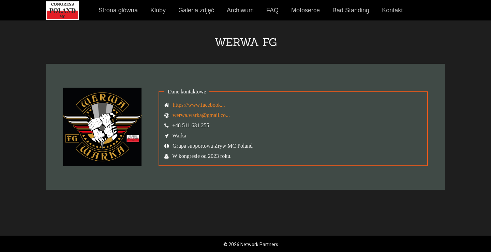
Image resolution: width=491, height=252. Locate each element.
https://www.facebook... (199, 105)
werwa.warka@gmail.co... (201, 115)
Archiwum (240, 10)
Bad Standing (350, 10)
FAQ (272, 10)
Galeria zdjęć (196, 10)
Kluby (158, 10)
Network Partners (259, 244)
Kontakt (392, 10)
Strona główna (118, 10)
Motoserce (305, 10)
